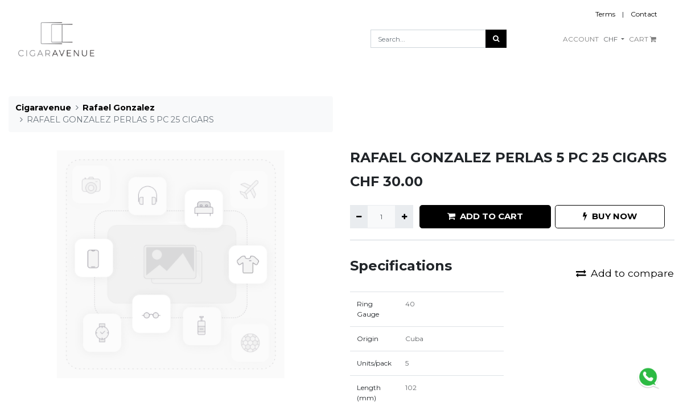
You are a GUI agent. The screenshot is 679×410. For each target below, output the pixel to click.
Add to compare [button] (625, 273)
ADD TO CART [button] (485, 216)
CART (642, 39)
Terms (605, 14)
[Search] (496, 39)
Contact (644, 14)
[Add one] (404, 216)
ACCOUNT (581, 39)
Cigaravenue (43, 107)
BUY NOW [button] (610, 216)
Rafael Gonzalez (119, 107)
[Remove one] (359, 216)
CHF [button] (611, 39)
